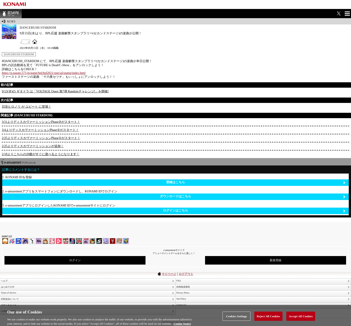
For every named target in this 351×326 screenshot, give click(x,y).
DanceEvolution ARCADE (119, 241)
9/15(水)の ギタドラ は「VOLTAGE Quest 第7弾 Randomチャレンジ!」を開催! (55, 91)
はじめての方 (7, 287)
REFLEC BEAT (106, 241)
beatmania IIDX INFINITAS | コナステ (65, 241)
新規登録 (275, 260)
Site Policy (181, 299)
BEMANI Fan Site (11, 13)
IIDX (5, 241)
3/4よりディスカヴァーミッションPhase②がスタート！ (40, 130)
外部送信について (10, 299)
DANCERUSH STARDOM (19, 54)
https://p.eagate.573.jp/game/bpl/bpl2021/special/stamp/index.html (44, 73)
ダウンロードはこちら (252, 196)
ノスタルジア (39, 241)
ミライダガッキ (126, 241)
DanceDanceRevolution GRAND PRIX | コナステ (72, 241)
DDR (12, 241)
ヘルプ (4, 281)
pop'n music (45, 241)
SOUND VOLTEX (52, 241)
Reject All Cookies (268, 318)
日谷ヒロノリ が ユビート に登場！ (26, 106)
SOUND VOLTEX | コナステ (99, 241)
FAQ (178, 280)
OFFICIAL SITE (34, 41)
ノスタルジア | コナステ (86, 241)
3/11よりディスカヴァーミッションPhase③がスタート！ (41, 122)
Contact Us (181, 305)
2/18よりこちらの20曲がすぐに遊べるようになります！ (40, 154)
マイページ (169, 274)
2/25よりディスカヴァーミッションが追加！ (33, 146)
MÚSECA (113, 241)
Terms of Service (8, 292)
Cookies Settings (236, 318)
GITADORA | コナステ (79, 241)
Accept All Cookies (301, 318)
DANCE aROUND (59, 241)
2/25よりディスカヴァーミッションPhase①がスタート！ (41, 138)
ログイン (75, 260)
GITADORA (25, 241)
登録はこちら (255, 182)
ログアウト (186, 274)
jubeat (32, 241)
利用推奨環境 (183, 287)
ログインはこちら (254, 211)
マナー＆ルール (9, 305)
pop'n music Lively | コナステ (92, 241)
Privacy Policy (183, 292)
